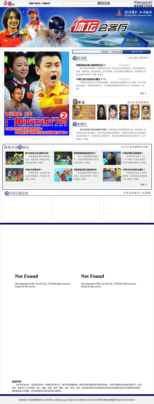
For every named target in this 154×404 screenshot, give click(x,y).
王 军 (77, 117)
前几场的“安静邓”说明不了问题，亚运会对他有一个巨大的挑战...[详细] (87, 176)
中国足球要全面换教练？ (133, 153)
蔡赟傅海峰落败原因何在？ (85, 153)
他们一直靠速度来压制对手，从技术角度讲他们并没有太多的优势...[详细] (86, 159)
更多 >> (143, 93)
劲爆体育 (46, 3)
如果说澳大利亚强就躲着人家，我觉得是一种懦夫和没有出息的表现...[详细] (37, 159)
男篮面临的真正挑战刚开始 (97, 65)
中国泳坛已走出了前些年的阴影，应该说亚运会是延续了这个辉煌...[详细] (135, 176)
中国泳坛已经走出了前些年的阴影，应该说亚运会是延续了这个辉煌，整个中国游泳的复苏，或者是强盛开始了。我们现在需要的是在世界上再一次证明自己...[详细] (111, 85)
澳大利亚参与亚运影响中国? (37, 153)
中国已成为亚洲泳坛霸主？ (97, 79)
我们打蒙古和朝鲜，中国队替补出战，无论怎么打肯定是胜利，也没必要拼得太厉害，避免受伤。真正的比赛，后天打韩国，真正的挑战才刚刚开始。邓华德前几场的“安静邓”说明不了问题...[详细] (111, 71)
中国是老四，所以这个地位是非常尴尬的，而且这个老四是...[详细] (37, 176)
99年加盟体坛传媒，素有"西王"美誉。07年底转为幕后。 (88, 112)
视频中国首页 (34, 3)
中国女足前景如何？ (33, 170)
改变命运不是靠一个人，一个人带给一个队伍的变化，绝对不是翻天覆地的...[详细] (135, 159)
